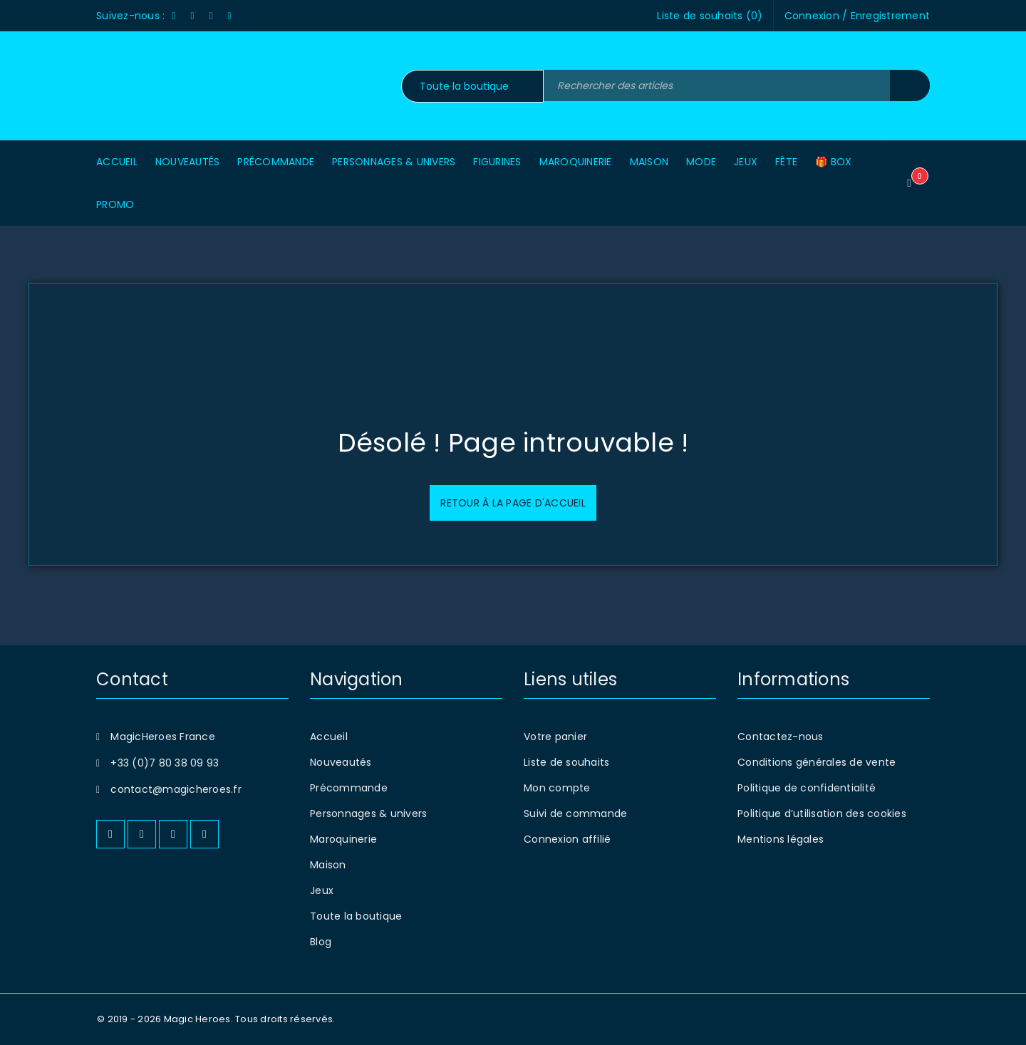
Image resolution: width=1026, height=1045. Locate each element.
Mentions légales (780, 839)
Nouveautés (341, 762)
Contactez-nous (780, 736)
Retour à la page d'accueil (513, 503)
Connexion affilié (567, 839)
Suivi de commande (575, 813)
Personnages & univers (368, 813)
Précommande (349, 788)
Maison (328, 865)
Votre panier (555, 736)
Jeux (321, 890)
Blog (320, 942)
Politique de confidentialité (806, 788)
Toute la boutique (356, 916)
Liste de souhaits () (709, 15)
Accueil (329, 736)
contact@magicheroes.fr (176, 789)
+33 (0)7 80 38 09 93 (164, 763)
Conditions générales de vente (816, 762)
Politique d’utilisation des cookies (821, 813)
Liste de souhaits (566, 762)
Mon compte (557, 788)
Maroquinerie (343, 839)
